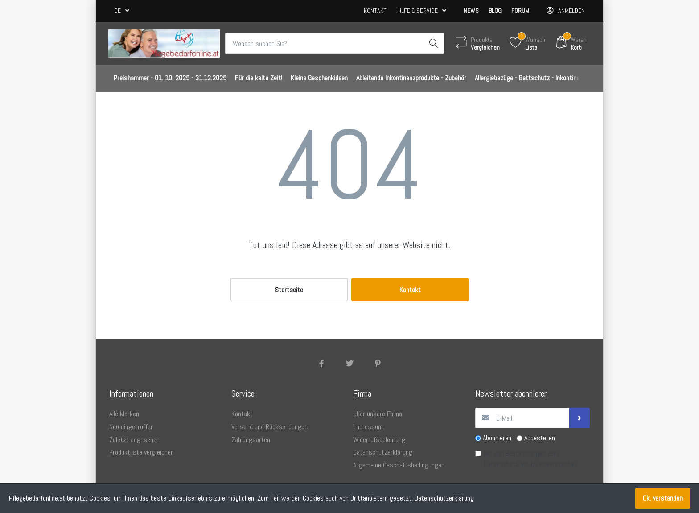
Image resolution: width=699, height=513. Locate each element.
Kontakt (375, 11)
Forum (520, 11)
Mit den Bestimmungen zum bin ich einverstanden (530, 459)
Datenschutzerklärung (444, 498)
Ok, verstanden (663, 498)
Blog (495, 11)
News (471, 11)
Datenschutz (501, 464)
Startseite (289, 289)
